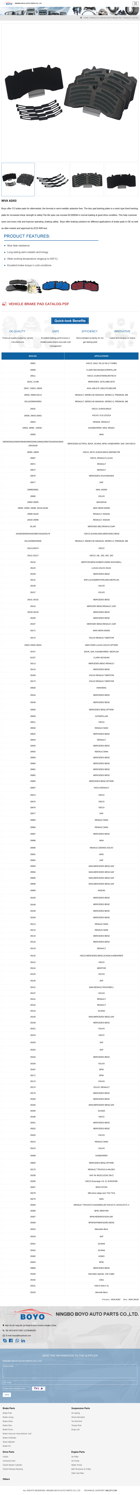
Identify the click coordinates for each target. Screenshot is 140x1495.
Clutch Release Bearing (13, 1469)
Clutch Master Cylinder (12, 1465)
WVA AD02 (115, 1299)
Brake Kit (7, 1446)
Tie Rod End (76, 1421)
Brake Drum (8, 1429)
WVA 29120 (134, 1299)
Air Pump (75, 1461)
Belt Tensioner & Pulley (81, 1469)
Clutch (5, 1457)
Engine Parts (78, 1452)
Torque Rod (76, 1425)
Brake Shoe (8, 1421)
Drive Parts (8, 1452)
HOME (86, 18)
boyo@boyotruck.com (21, 1335)
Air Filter (74, 1457)
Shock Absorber (78, 1417)
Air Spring (75, 1413)
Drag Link (75, 1429)
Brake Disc (7, 1425)
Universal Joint (9, 1461)
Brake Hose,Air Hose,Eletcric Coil (17, 1434)
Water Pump (76, 1465)
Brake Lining (8, 1417)
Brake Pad (117, 18)
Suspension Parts (80, 1408)
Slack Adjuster (9, 1442)
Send (7, 1395)
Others (6, 1479)
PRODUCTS (94, 18)
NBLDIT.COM (111, 1490)
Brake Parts (106, 18)
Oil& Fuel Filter (77, 1473)
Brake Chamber (9, 1438)
